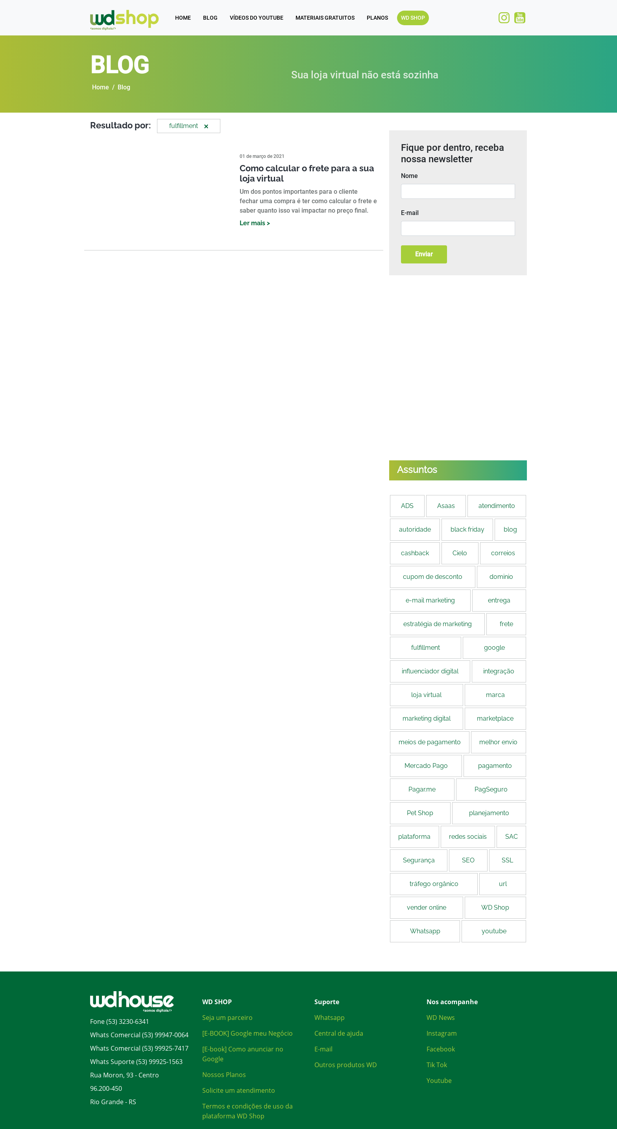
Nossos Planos (224, 1074)
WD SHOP (413, 18)
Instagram (442, 1033)
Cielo (460, 553)
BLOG (210, 18)
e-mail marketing (430, 600)
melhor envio (498, 742)
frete (506, 624)
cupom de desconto (432, 576)
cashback (415, 553)
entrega (499, 600)
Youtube (439, 1080)
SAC (511, 836)
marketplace (495, 718)
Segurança (419, 860)
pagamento (495, 765)
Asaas (446, 506)
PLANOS (377, 18)
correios (503, 553)
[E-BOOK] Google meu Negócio (247, 1033)
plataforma (414, 836)
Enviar (424, 254)
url (503, 884)
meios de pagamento (430, 742)
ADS (407, 506)
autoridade (415, 529)
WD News (441, 1017)
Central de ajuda (338, 1033)
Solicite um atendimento (238, 1090)
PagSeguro (491, 789)
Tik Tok (437, 1064)
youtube (494, 931)
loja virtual (426, 695)
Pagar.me (422, 789)
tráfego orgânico (434, 884)
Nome (409, 176)
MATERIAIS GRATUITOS (325, 18)
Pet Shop (420, 813)
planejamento (489, 813)
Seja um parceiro (227, 1017)
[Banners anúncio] (458, 367)
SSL (507, 860)
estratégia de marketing (437, 624)
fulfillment (425, 647)
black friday (467, 529)
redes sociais (468, 836)
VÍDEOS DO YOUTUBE (256, 18)
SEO (468, 860)
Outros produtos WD (345, 1064)
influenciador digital (430, 671)
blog (510, 529)
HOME (183, 18)
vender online (426, 907)
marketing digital (427, 718)
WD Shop (495, 907)
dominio (501, 576)
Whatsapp (425, 931)
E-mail (410, 213)
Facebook (441, 1049)
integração (498, 671)
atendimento (496, 506)
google (494, 647)
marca (495, 695)
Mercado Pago (426, 765)
